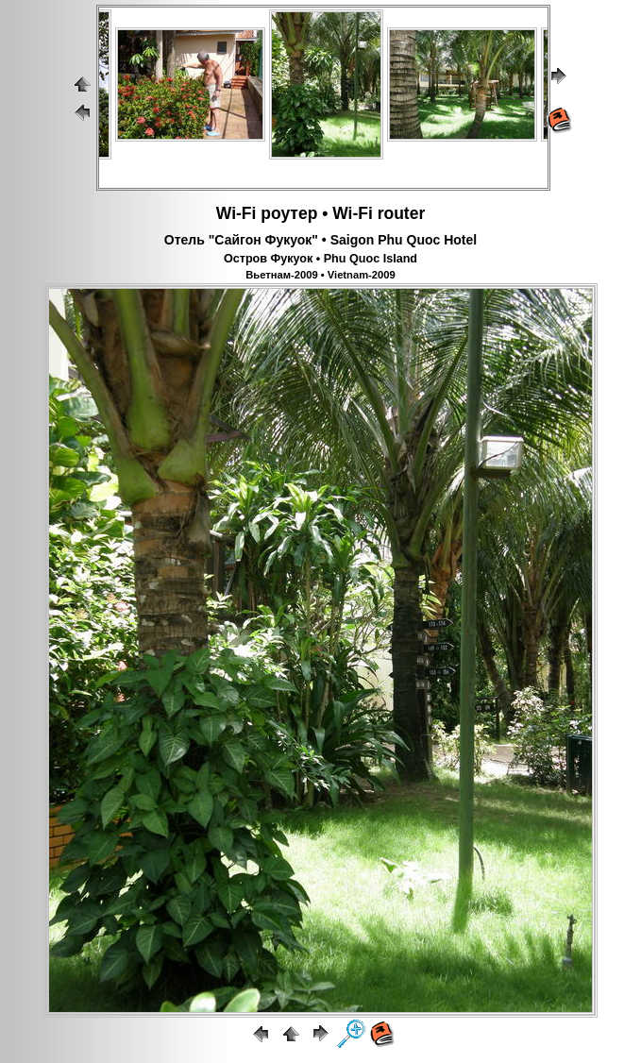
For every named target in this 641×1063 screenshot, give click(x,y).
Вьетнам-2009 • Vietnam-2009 (320, 274)
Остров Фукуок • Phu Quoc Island (320, 258)
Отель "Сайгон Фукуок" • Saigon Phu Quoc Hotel (320, 239)
